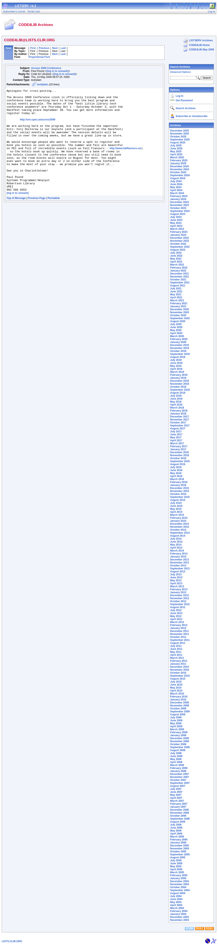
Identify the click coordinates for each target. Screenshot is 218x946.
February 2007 (178, 803)
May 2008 (175, 759)
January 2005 (178, 878)
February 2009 (178, 732)
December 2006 (179, 809)
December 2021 (179, 273)
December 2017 (179, 416)
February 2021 (178, 303)
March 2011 (177, 657)
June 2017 (176, 434)
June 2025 (176, 148)
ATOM (189, 928)
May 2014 (175, 544)
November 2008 (179, 741)
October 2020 (178, 315)
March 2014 (177, 550)
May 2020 (175, 330)
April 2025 (176, 154)
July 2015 (176, 503)
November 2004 (179, 884)
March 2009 (177, 729)
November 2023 (179, 205)
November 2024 (179, 169)
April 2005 (176, 869)
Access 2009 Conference (46, 68)
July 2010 (176, 681)
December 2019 (179, 345)
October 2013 (178, 565)
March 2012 (177, 622)
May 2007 (175, 794)
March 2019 (177, 371)
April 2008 (176, 762)
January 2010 (178, 699)
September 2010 (180, 675)
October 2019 (178, 351)
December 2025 (179, 130)
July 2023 (176, 217)
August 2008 (177, 750)
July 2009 (176, 717)
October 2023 (178, 208)
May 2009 (175, 723)
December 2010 (179, 666)
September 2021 (180, 282)
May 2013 (175, 580)
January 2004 (178, 914)
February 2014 (178, 553)
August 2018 (177, 392)
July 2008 (176, 753)
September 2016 (180, 461)
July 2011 (176, 645)
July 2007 (176, 788)
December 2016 (179, 452)
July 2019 (176, 360)
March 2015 (177, 514)
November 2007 (179, 777)
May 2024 (175, 187)
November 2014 (179, 526)
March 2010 (177, 693)
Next (55, 48)
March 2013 (177, 586)
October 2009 (178, 708)
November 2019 (179, 348)
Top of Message (16, 218)
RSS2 (209, 928)
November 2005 (179, 848)
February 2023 (178, 231)
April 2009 (176, 726)
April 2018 (176, 404)
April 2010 (176, 690)
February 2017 (178, 446)
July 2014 (176, 538)
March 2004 (177, 908)
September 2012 (180, 604)
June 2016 (176, 470)
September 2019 (180, 354)
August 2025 (177, 142)
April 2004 (176, 905)
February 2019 (178, 374)
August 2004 (177, 893)
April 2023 (176, 225)
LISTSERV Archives (201, 40)
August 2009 (177, 714)
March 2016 (177, 479)
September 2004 (180, 890)
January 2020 (178, 342)
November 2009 (179, 705)
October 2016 (178, 458)
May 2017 (175, 437)
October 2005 (178, 851)
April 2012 (176, 619)
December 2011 (179, 631)
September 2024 (180, 175)
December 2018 (179, 380)
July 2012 (176, 610)
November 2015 (179, 491)
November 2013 (179, 562)
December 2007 (179, 774)
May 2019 (175, 365)
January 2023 (178, 234)
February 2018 (178, 410)
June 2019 (176, 363)
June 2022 (176, 255)
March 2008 (177, 765)
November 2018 (179, 383)
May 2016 (175, 473)
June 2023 (176, 220)
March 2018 (177, 407)
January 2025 (178, 163)
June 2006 (176, 827)
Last (63, 48)
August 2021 (177, 285)
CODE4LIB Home (199, 45)
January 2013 (178, 592)
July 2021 (176, 288)
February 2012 (178, 625)
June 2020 (176, 327)
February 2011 (178, 660)
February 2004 (178, 911)
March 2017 (177, 443)
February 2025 (178, 160)
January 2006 (178, 842)
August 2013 (177, 571)
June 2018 (176, 398)
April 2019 (176, 368)
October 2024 (178, 172)
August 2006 (177, 821)
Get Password (184, 100)
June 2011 (176, 648)
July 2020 (176, 324)
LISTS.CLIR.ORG (12, 941)
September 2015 (180, 497)
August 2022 (177, 249)
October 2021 (178, 279)
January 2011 (178, 663)
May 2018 (175, 401)
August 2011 (177, 643)
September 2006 (180, 818)
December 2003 (179, 917)
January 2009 (178, 735)
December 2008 (179, 738)
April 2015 (176, 511)
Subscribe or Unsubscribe (191, 116)
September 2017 (180, 425)
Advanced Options (180, 72)
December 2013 (179, 559)
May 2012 (175, 616)
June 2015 (176, 505)
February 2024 (178, 196)
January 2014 (178, 556)
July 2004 (176, 896)
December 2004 (179, 881)
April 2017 (176, 440)
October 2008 (178, 744)
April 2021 (176, 297)
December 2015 (179, 488)
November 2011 (179, 634)
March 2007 (177, 800)
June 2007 (176, 791)
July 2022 (176, 252)
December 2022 (179, 237)
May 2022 (175, 258)
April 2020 (176, 333)
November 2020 (179, 312)
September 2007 (180, 783)
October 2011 (178, 637)
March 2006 (177, 836)
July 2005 (176, 860)
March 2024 (177, 193)
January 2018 (178, 413)
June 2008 (176, 756)
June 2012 (176, 613)
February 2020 (178, 339)
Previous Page (37, 218)
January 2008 (178, 771)
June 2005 (176, 863)
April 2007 (176, 797)
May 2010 (175, 687)
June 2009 (176, 720)
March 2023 (177, 228)
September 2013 (180, 568)
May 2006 (175, 830)
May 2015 (175, 508)
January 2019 (178, 377)
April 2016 (176, 476)
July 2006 (176, 824)
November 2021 (179, 276)
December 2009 (179, 702)
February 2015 (178, 517)
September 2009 (180, 711)
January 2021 (178, 306)
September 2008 (180, 747)
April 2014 (176, 547)
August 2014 (177, 535)
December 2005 (179, 845)
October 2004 (178, 887)
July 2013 (176, 574)
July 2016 (176, 467)
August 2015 (177, 500)
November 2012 (179, 598)
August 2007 (177, 786)
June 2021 (176, 291)
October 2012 (178, 601)
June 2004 (176, 899)
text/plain (42, 84)
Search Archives (180, 66)
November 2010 (179, 669)
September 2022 (180, 246)
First (33, 48)
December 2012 (179, 595)
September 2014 (180, 532)
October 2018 (178, 386)
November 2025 (179, 133)
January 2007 (178, 806)
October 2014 (178, 529)
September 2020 (180, 318)
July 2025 (176, 145)
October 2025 (178, 136)
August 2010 (177, 678)
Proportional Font (39, 57)
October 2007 (178, 780)
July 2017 (176, 431)
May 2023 (175, 222)
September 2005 (180, 854)
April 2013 (176, 583)
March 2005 (177, 872)
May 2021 (175, 294)
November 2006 (179, 812)
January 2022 (178, 270)
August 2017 (177, 428)
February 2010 (178, 696)
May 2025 (175, 151)
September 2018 (180, 389)
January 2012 (178, 628)
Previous (44, 48)
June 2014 (176, 541)
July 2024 (176, 181)
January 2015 (178, 520)
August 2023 (177, 214)
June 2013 (176, 577)
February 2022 (178, 267)
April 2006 (176, 833)
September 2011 (180, 640)
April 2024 (176, 190)
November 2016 (179, 455)
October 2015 (178, 494)
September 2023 (180, 211)
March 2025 (177, 157)
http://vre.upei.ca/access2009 (37, 125)
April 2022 (176, 261)
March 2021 (177, 300)
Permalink (53, 218)
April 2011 (176, 654)
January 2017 (178, 449)
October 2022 (178, 243)
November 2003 (179, 920)
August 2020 (177, 321)
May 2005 (175, 866)
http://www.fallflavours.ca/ (125, 160)
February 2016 (178, 482)
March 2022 (177, 264)
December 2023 (179, 202)
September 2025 (180, 139)
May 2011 (175, 651)
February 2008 (178, 768)
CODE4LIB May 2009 (201, 49)
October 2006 (178, 815)
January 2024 (178, 199)
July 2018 (176, 395)
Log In (179, 95)
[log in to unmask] (57, 71)
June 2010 (176, 684)
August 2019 (177, 357)
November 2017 (179, 419)
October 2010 (178, 672)
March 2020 (177, 336)
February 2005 (178, 875)
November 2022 (179, 240)
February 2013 (178, 589)
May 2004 (175, 902)
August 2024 (177, 178)
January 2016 (178, 485)
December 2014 (179, 523)
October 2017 (178, 422)
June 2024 (176, 184)
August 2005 (177, 857)
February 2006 (178, 839)
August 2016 (177, 464)
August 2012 (177, 607)
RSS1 (199, 928)
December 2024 (179, 166)
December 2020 (179, 309)
